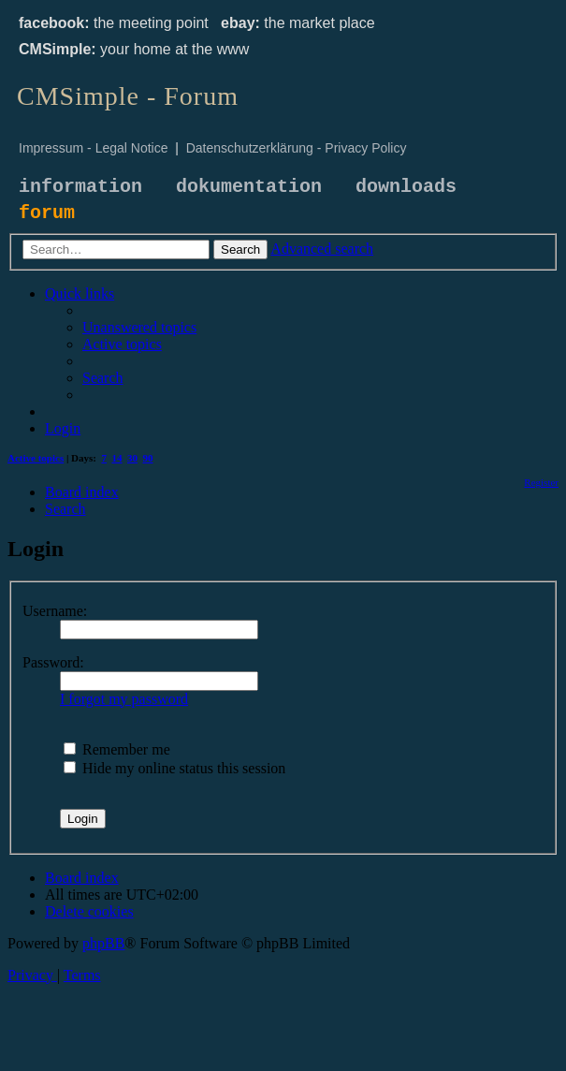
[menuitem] (139, 327)
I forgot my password (124, 699)
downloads (406, 187)
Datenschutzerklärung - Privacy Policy (296, 147)
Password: (53, 662)
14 (117, 457)
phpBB (103, 943)
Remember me (117, 749)
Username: (54, 611)
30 (132, 457)
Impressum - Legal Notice (93, 147)
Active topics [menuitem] (35, 457)
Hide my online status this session (174, 768)
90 (148, 457)
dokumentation (249, 187)
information (80, 187)
